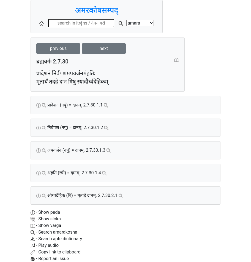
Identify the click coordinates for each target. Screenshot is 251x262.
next (104, 48)
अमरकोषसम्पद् (96, 10)
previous (58, 48)
